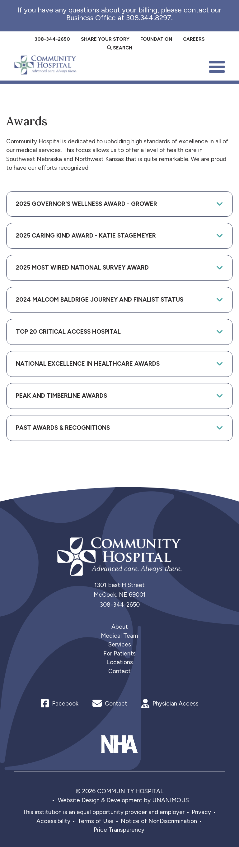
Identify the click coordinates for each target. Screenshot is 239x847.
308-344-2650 (120, 604)
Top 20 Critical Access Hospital (68, 331)
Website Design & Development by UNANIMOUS (123, 800)
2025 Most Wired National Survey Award (82, 267)
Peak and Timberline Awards (61, 395)
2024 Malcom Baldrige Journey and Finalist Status (99, 299)
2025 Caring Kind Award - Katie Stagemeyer (86, 235)
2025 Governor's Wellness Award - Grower (86, 203)
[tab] (119, 204)
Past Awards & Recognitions (63, 427)
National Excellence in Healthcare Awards (88, 363)
